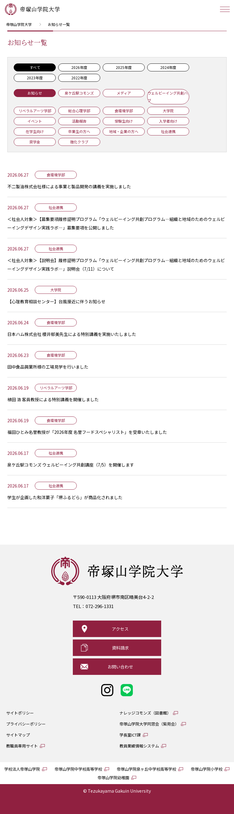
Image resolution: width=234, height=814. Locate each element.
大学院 (168, 110)
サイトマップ (18, 735)
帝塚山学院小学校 (206, 769)
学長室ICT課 (130, 735)
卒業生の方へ (79, 131)
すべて (35, 67)
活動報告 (79, 121)
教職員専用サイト (22, 746)
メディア (124, 92)
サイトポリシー (20, 713)
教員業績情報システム (139, 746)
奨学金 (34, 141)
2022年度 (79, 77)
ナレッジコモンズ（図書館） (145, 713)
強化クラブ (79, 141)
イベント (34, 121)
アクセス (120, 629)
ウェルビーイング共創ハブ (167, 96)
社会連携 (168, 131)
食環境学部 (124, 110)
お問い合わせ (120, 667)
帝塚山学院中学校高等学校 (78, 769)
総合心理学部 (79, 110)
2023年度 (35, 77)
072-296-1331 (100, 606)
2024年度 (168, 67)
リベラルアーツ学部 (35, 110)
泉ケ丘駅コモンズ (79, 92)
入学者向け (168, 121)
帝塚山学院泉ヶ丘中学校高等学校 (146, 769)
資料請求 (120, 648)
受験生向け (124, 121)
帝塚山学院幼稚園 (113, 777)
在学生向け (35, 131)
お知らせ (34, 92)
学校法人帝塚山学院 (22, 769)
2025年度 (124, 67)
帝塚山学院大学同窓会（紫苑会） (149, 724)
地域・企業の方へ (123, 131)
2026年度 (79, 67)
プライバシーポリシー (26, 724)
